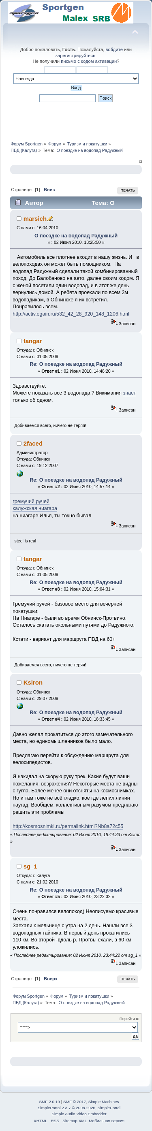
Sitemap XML (74, 1120)
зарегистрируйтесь (75, 55)
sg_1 (30, 866)
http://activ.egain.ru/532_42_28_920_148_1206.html (71, 314)
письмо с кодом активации (89, 61)
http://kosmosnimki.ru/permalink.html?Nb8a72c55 (68, 826)
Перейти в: (129, 1018)
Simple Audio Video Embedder (78, 1114)
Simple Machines (103, 1101)
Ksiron (33, 682)
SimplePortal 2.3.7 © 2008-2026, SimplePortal (79, 1107)
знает (129, 393)
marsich (35, 218)
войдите (114, 49)
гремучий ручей (31, 501)
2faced (33, 443)
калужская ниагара (35, 508)
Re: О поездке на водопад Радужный (76, 364)
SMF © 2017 (74, 1101)
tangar (33, 340)
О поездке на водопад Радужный (76, 236)
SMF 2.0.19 (49, 1101)
